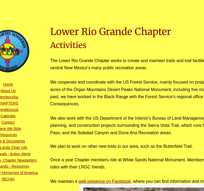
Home (8, 84)
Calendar (8, 116)
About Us (8, 91)
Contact (8, 122)
